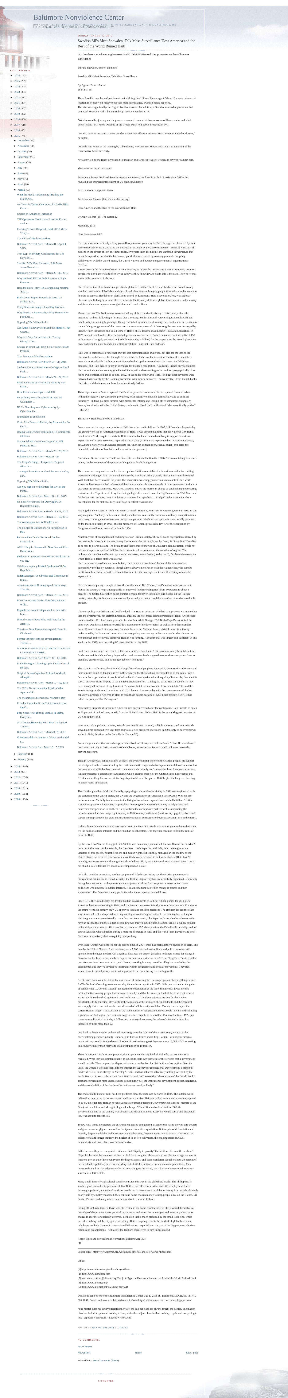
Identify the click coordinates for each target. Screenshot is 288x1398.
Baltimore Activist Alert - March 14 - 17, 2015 (42, 594)
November (24, 145)
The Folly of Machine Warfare (33, 238)
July (20, 167)
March (22, 189)
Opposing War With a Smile (32, 322)
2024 (17, 86)
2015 (17, 135)
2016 (17, 130)
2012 (17, 777)
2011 (17, 782)
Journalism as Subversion (31, 416)
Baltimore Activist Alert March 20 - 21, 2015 (41, 496)
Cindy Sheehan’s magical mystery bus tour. (40, 307)
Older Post (192, 1352)
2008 (17, 799)
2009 (17, 793)
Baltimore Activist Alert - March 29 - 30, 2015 (42, 272)
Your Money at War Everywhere (34, 356)
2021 (17, 102)
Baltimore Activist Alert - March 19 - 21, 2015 (42, 511)
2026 (17, 75)
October (22, 151)
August (22, 162)
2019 (17, 113)
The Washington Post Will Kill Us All (37, 522)
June (20, 173)
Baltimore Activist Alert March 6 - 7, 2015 (40, 747)
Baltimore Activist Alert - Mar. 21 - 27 (38, 456)
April (21, 184)
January (22, 759)
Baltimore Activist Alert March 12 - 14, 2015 (41, 657)
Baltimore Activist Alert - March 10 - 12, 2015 (42, 682)
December (24, 140)
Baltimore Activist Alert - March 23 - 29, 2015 (42, 451)
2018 (17, 119)
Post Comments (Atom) (106, 1360)
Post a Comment (85, 1346)
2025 (17, 80)
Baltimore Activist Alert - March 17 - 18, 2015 (42, 516)
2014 (17, 766)
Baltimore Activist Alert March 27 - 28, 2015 (41, 361)
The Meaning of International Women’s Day (41, 697)
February (23, 753)
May (20, 178)
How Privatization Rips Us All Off (36, 392)
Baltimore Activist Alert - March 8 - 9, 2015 (41, 731)
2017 (17, 124)
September (24, 156)
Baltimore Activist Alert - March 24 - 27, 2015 (42, 377)
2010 (17, 788)
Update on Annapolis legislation (34, 213)
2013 (17, 771)
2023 (17, 91)
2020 (17, 108)
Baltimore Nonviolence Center (78, 17)
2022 (17, 97)
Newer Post (84, 1352)
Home (138, 1352)
